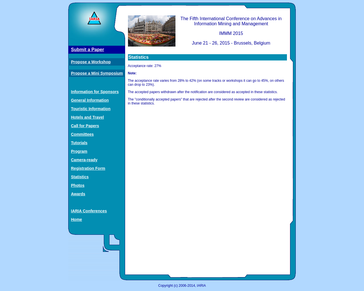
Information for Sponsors (95, 91)
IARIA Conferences (89, 211)
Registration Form (88, 168)
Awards (78, 194)
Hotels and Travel (87, 117)
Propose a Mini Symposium (97, 73)
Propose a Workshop (91, 62)
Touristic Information (91, 108)
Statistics (80, 177)
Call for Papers (85, 125)
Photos (77, 185)
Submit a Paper (87, 49)
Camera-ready (84, 160)
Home (76, 219)
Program (79, 151)
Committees (82, 134)
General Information (90, 100)
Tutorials (79, 143)
